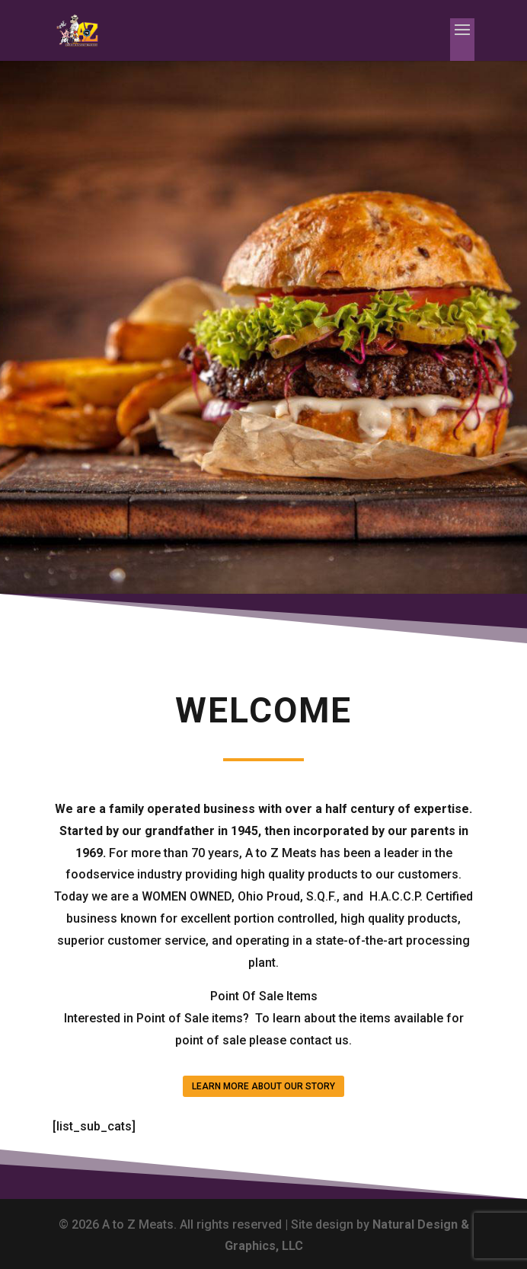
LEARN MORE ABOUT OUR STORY (263, 1086)
